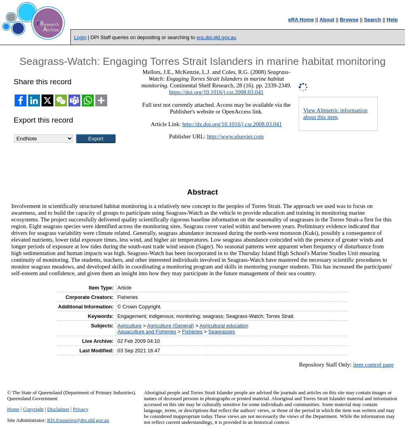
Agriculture (129, 326)
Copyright (33, 409)
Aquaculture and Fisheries (146, 332)
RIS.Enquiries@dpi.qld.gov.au (78, 420)
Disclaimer (58, 409)
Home (13, 409)
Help (392, 20)
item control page (373, 364)
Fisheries (192, 332)
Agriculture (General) (170, 326)
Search (372, 20)
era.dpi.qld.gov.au (217, 37)
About (327, 20)
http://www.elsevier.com (235, 136)
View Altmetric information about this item (335, 113)
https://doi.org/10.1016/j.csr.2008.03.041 (216, 92)
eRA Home (301, 20)
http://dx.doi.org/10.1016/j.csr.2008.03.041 (232, 124)
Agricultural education (224, 326)
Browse (349, 20)
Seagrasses (221, 332)
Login (80, 37)
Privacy (80, 409)
